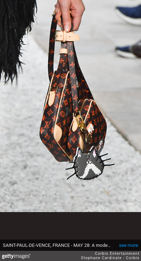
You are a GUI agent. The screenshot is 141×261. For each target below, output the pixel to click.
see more (128, 245)
